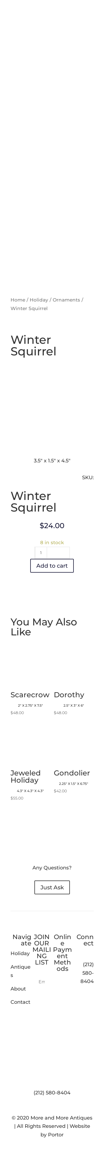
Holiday (39, 300)
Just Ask (52, 887)
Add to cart (52, 565)
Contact (20, 1002)
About (18, 989)
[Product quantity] (41, 552)
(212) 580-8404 (52, 1093)
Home (18, 300)
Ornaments (66, 300)
